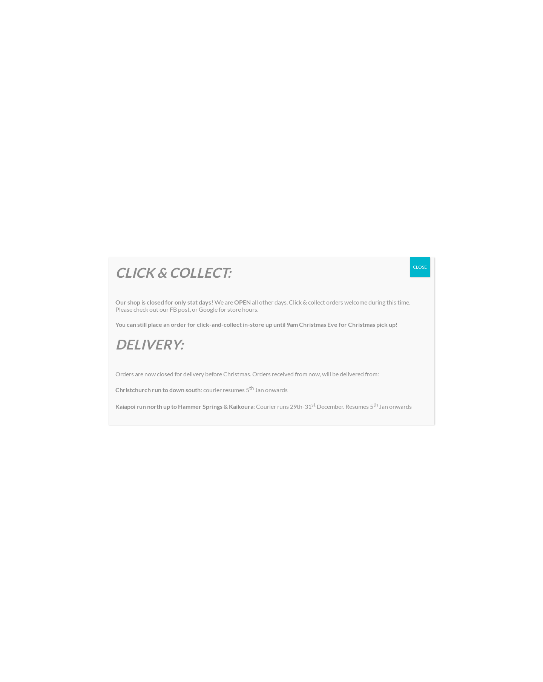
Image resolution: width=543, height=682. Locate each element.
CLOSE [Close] (420, 267)
